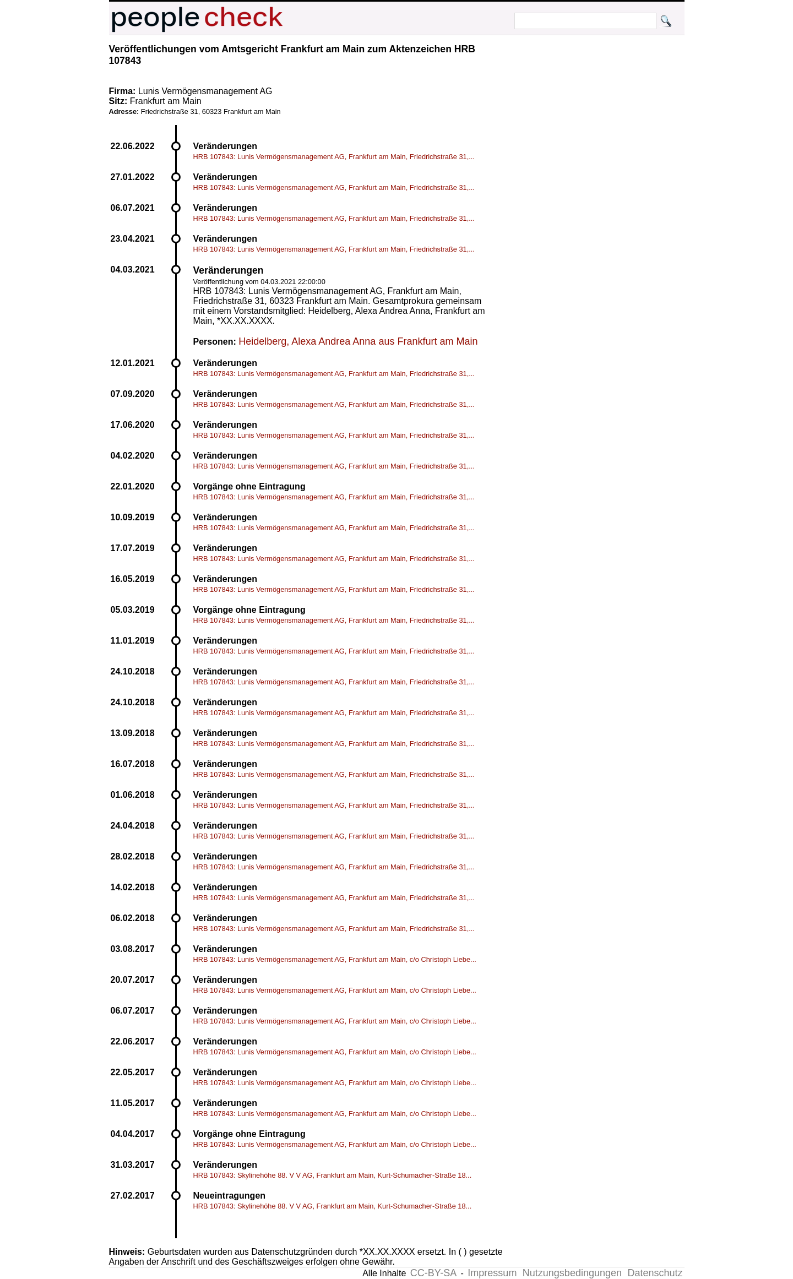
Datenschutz (654, 1272)
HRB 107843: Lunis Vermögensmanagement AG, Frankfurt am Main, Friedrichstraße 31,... (334, 157)
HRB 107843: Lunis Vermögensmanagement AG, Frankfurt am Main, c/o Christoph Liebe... (334, 959)
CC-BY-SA (433, 1272)
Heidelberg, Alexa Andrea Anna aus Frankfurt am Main (357, 341)
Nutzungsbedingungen (572, 1272)
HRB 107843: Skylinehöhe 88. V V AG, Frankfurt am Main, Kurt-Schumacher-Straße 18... (332, 1175)
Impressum (492, 1272)
